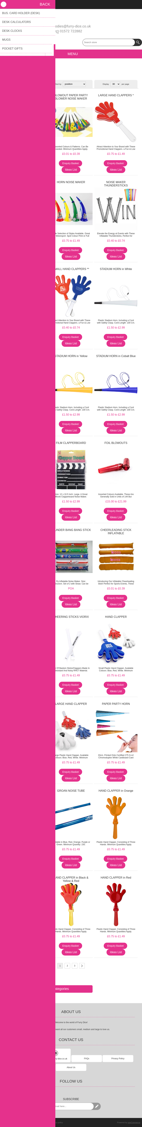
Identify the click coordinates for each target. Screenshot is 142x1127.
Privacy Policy (117, 1058)
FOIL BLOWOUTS (116, 442)
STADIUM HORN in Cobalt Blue (116, 356)
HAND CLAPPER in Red (116, 877)
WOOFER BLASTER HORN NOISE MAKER (26, 444)
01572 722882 (71, 31)
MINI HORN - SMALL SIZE (26, 182)
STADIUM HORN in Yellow (70, 356)
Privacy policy (57, 1122)
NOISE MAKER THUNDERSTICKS (116, 184)
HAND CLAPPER (26, 269)
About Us (71, 1067)
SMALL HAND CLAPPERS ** (71, 269)
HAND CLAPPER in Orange (115, 790)
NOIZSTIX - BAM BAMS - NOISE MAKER (25, 705)
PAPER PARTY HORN (116, 703)
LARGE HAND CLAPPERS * (116, 95)
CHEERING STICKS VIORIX (71, 616)
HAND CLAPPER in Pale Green (26, 877)
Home (6, 73)
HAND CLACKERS (26, 616)
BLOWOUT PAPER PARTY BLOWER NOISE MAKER (71, 97)
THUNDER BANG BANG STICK (71, 529)
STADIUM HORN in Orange (26, 529)
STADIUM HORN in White (116, 269)
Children (16, 73)
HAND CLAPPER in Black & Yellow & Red (71, 879)
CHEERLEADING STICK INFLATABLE (115, 531)
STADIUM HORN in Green (26, 356)
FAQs (86, 1058)
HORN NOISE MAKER (71, 182)
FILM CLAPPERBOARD (71, 442)
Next (82, 966)
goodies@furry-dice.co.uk (71, 26)
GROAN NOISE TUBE (71, 790)
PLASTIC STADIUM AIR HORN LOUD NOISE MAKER (26, 97)
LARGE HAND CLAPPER (71, 703)
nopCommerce (134, 1122)
